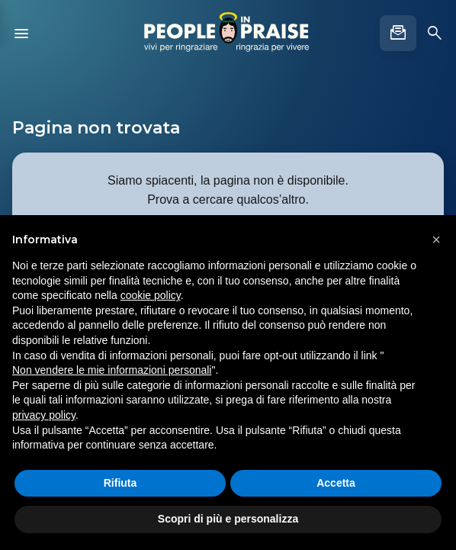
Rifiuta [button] (120, 483)
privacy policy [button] (43, 415)
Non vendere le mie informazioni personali (111, 370)
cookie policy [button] (150, 295)
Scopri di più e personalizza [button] (228, 519)
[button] (436, 239)
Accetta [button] (335, 483)
